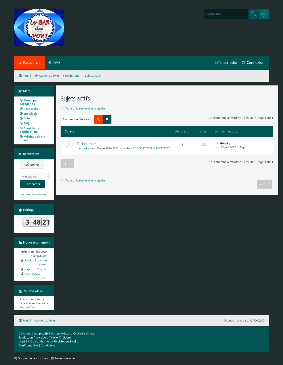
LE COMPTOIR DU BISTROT (151, 148)
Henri (224, 143)
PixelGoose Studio (66, 341)
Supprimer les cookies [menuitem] (31, 358)
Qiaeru (66, 337)
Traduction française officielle (38, 337)
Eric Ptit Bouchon (36, 260)
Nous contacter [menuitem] (63, 358)
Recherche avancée (33, 194)
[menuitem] (54, 63)
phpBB (43, 333)
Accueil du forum (46, 320)
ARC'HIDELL (32, 274)
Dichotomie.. (87, 143)
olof (84, 148)
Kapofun (30, 269)
